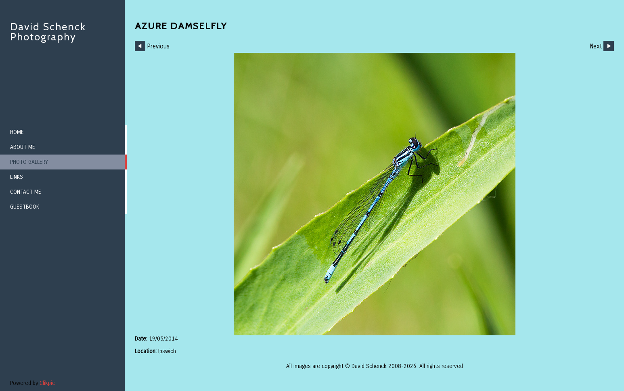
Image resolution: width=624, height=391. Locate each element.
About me (22, 147)
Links (16, 177)
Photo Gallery (29, 162)
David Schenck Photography (48, 32)
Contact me (25, 191)
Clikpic (47, 383)
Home (17, 132)
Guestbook (24, 206)
